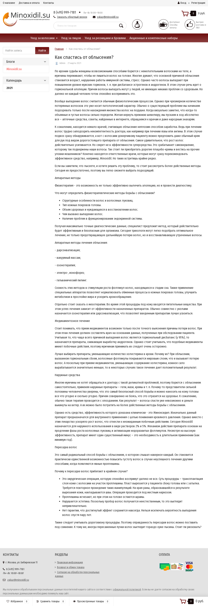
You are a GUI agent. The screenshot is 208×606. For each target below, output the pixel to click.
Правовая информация (70, 562)
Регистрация (198, 3)
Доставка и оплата (29, 3)
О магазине (9, 3)
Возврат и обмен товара (70, 567)
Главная (59, 49)
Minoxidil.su (14, 69)
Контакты (48, 3)
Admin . (62, 63)
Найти (42, 50)
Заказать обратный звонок (72, 17)
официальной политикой (127, 589)
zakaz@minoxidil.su (108, 17)
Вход (182, 3)
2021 (9, 88)
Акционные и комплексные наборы (154, 38)
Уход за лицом (71, 38)
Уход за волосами (42, 38)
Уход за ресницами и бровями (105, 38)
